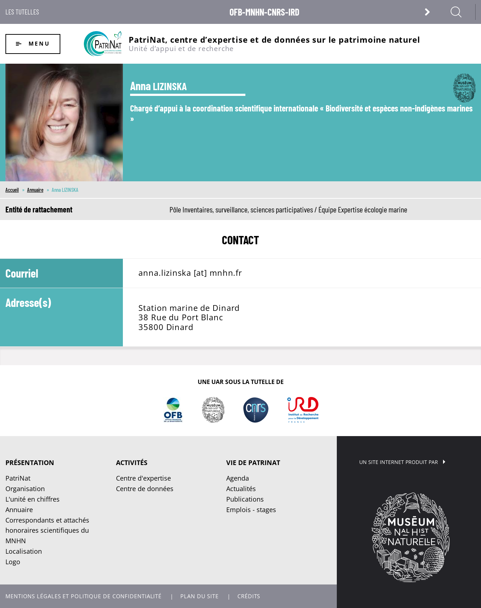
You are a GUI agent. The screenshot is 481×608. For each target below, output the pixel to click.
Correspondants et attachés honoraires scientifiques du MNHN (47, 530)
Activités (131, 462)
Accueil (12, 189)
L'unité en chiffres (32, 499)
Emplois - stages (251, 509)
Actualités (241, 488)
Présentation (29, 462)
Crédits (248, 596)
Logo (12, 561)
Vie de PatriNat (253, 462)
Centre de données (144, 488)
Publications (245, 499)
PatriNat (17, 478)
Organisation (25, 488)
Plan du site (199, 596)
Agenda (237, 478)
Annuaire (35, 189)
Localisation (23, 551)
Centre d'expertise (143, 478)
